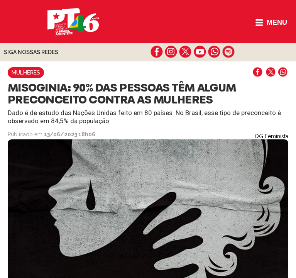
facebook (157, 52)
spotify (228, 52)
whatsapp (214, 52)
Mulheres (26, 73)
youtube (199, 52)
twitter (185, 52)
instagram (171, 52)
